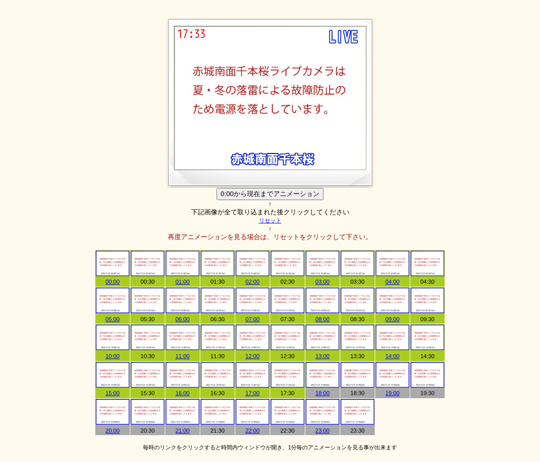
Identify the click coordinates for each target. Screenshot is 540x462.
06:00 (182, 319)
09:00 (392, 319)
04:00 (392, 282)
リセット (270, 220)
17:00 (252, 393)
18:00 (322, 393)
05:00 (112, 319)
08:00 (322, 319)
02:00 (252, 282)
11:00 (182, 356)
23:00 (322, 431)
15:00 (112, 393)
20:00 (112, 431)
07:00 (252, 319)
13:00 (322, 356)
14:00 (392, 356)
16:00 (182, 393)
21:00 (182, 431)
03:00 (322, 282)
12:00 (252, 356)
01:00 (182, 282)
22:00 (252, 431)
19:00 (392, 393)
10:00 (112, 356)
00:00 (112, 282)
